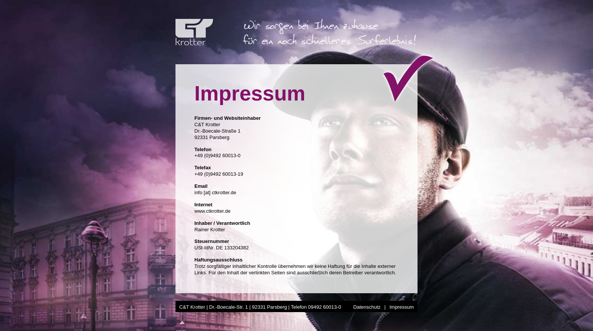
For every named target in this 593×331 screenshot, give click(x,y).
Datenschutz (366, 307)
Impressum (402, 307)
